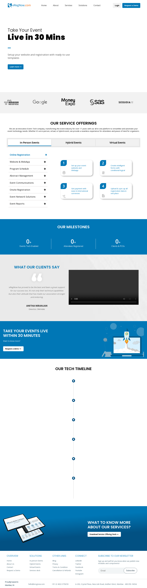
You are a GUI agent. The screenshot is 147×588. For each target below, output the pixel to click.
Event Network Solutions (28, 196)
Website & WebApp (28, 161)
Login (117, 5)
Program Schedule (28, 168)
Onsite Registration (28, 189)
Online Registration (29, 154)
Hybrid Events (73, 142)
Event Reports (28, 203)
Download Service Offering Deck (104, 534)
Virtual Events (117, 142)
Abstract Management (28, 175)
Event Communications (28, 182)
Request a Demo (131, 5)
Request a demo (13, 349)
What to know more (116, 524)
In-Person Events (29, 142)
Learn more (16, 67)
